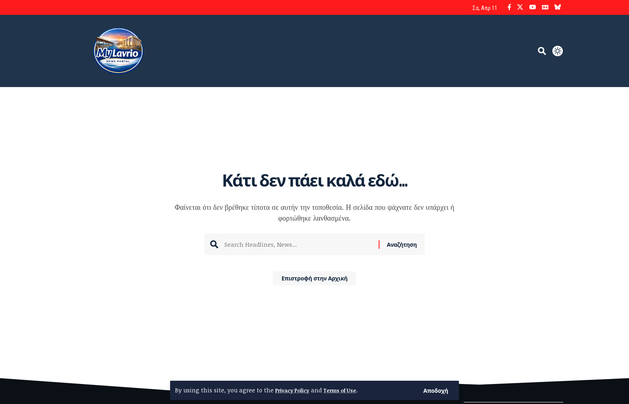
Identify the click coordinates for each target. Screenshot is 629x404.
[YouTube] (532, 7)
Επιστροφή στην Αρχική (314, 280)
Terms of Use (348, 390)
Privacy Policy (294, 390)
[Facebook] (509, 7)
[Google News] (545, 7)
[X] (520, 7)
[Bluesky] (557, 7)
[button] (435, 390)
